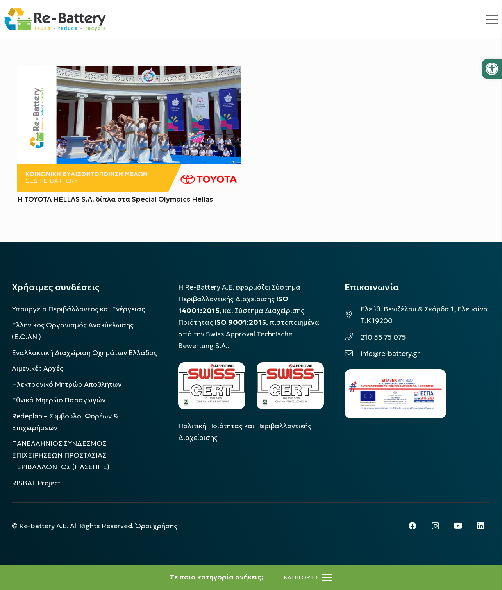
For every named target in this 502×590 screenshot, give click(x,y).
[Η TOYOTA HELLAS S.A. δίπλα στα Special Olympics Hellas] (129, 72)
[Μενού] (307, 577)
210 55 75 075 (383, 337)
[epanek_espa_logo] (395, 394)
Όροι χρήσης (156, 526)
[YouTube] (458, 526)
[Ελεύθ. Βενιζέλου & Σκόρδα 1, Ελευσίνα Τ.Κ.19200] (353, 315)
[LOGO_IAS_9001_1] (290, 385)
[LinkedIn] (480, 526)
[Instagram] (435, 526)
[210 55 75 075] (353, 337)
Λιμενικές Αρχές (37, 368)
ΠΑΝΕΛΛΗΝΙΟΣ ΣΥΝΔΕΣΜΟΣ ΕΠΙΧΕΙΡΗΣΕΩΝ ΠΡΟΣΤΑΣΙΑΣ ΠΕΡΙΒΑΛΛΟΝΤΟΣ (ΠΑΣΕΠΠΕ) (60, 455)
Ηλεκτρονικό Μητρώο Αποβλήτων (66, 384)
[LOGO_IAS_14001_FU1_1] (211, 385)
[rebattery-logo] (55, 19)
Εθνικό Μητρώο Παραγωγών (58, 400)
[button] (492, 69)
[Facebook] (412, 526)
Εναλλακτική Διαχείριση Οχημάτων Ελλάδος (84, 353)
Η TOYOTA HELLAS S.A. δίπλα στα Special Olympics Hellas (115, 199)
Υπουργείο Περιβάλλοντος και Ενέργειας (78, 309)
